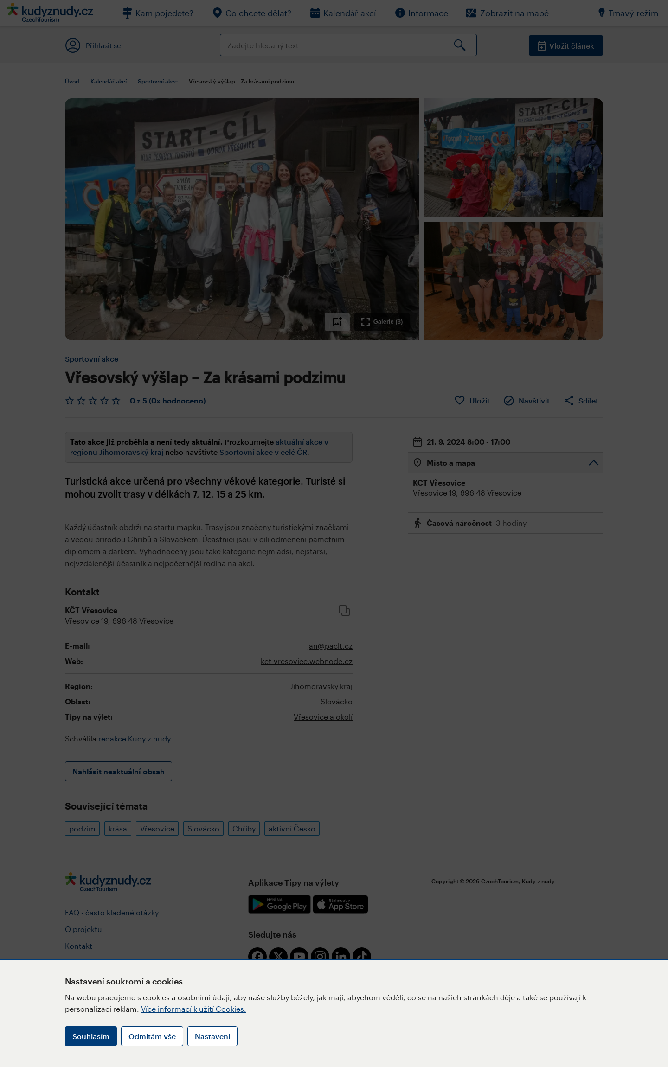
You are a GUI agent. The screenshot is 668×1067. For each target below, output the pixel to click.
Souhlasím (90, 1036)
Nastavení (212, 1036)
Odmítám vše (152, 1036)
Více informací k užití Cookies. (193, 1008)
